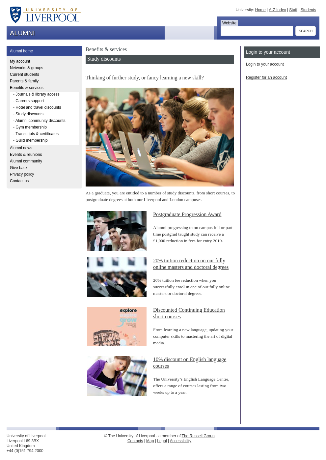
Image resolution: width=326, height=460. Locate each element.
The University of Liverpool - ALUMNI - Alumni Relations (40, 13)
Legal (162, 441)
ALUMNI (22, 33)
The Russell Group (198, 436)
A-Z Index (277, 10)
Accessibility (180, 441)
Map (150, 441)
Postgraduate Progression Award (187, 214)
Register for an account (266, 77)
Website (229, 23)
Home (260, 10)
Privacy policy (22, 174)
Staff (293, 10)
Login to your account (265, 64)
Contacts (135, 441)
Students (308, 10)
